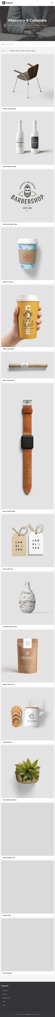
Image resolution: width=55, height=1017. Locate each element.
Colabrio (29, 1014)
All (8, 50)
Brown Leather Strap (9, 511)
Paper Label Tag (7, 569)
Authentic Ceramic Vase (10, 626)
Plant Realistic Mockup (9, 800)
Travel (4, 1005)
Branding (17, 50)
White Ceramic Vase (9, 857)
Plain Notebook (7, 973)
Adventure (5, 990)
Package (33, 50)
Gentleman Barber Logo (10, 224)
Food (4, 1001)
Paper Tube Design (8, 380)
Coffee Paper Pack (8, 684)
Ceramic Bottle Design (9, 166)
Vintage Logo (7, 915)
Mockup (28, 50)
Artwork (12, 50)
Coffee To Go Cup (8, 282)
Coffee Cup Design (8, 349)
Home (2, 44)
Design (23, 50)
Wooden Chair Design (9, 108)
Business (5, 994)
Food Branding (7, 742)
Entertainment (6, 998)
